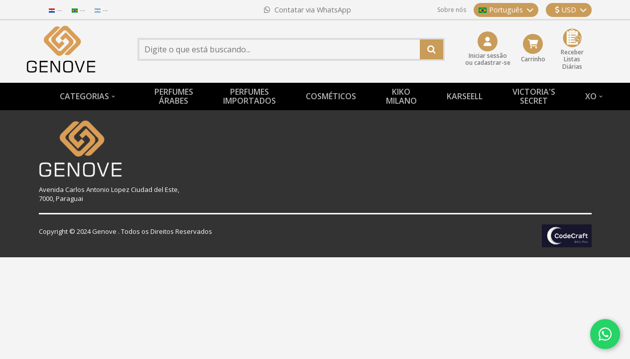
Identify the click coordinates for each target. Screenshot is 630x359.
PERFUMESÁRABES (173, 96)
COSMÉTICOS (331, 96)
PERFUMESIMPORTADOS (249, 96)
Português (506, 9)
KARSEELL (465, 96)
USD (571, 9)
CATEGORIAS (84, 96)
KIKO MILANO (401, 96)
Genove (104, 231)
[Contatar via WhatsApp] (605, 334)
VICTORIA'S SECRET (533, 96)
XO (591, 96)
